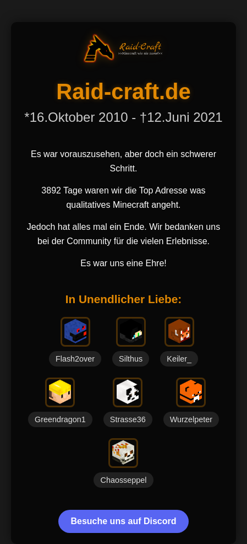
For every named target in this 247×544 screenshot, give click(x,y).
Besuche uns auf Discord (123, 521)
